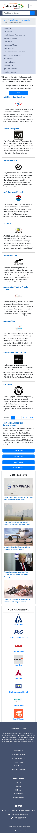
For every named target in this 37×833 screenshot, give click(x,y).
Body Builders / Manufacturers (14, 35)
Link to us (18, 790)
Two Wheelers (8, 59)
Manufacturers (8, 48)
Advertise (18, 786)
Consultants (7, 42)
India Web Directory (18, 755)
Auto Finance (8, 65)
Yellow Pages (18, 762)
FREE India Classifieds (19, 770)
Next (31, 417)
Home (5, 20)
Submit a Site (18, 794)
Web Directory (14, 20)
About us (18, 782)
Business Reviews (18, 797)
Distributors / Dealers (10, 45)
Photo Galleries (18, 766)
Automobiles (26, 20)
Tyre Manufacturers (10, 69)
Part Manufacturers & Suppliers (14, 52)
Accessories (7, 32)
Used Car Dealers (9, 62)
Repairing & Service (10, 38)
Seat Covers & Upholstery (12, 55)
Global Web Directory (18, 758)
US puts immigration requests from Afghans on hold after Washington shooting (16, 574)
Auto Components (9, 72)
